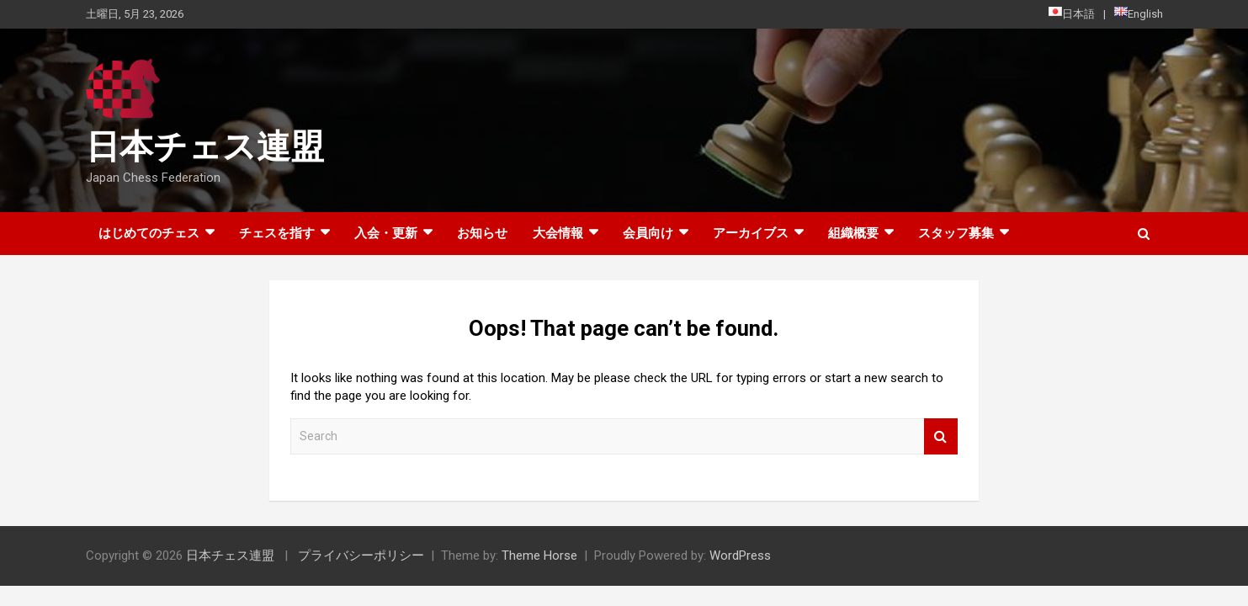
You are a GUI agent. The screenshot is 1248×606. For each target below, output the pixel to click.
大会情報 (558, 233)
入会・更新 (385, 233)
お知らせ (482, 233)
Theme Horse (539, 555)
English (1138, 13)
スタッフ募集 (956, 233)
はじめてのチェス (148, 233)
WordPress (740, 555)
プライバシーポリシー (361, 555)
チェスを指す (277, 233)
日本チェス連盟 (205, 147)
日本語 (1072, 13)
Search (941, 436)
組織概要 (853, 233)
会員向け (648, 233)
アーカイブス (751, 233)
